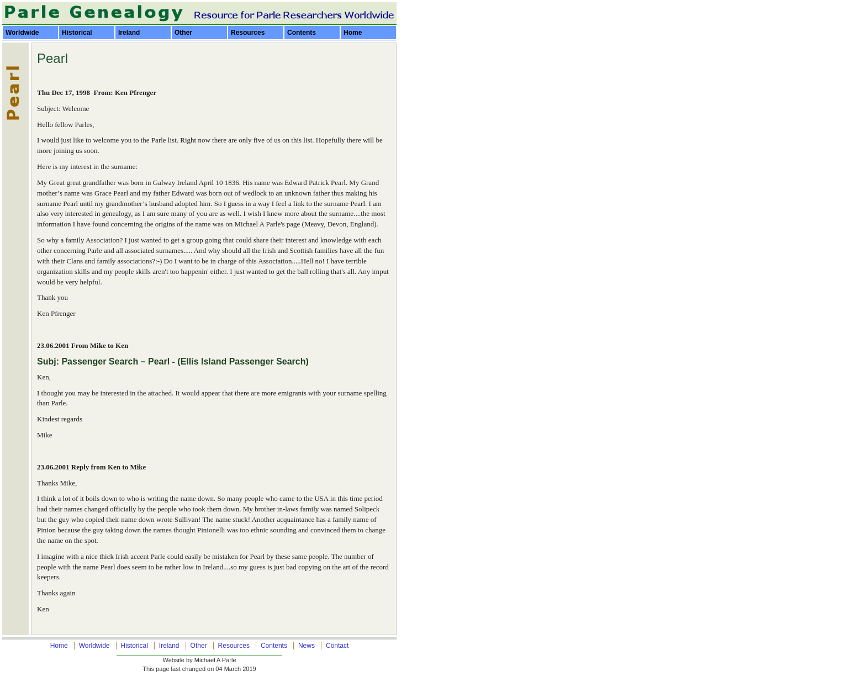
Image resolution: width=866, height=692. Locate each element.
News (306, 645)
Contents (301, 32)
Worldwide (22, 32)
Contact (337, 645)
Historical (77, 32)
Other (183, 32)
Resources (248, 32)
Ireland (129, 32)
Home (353, 32)
